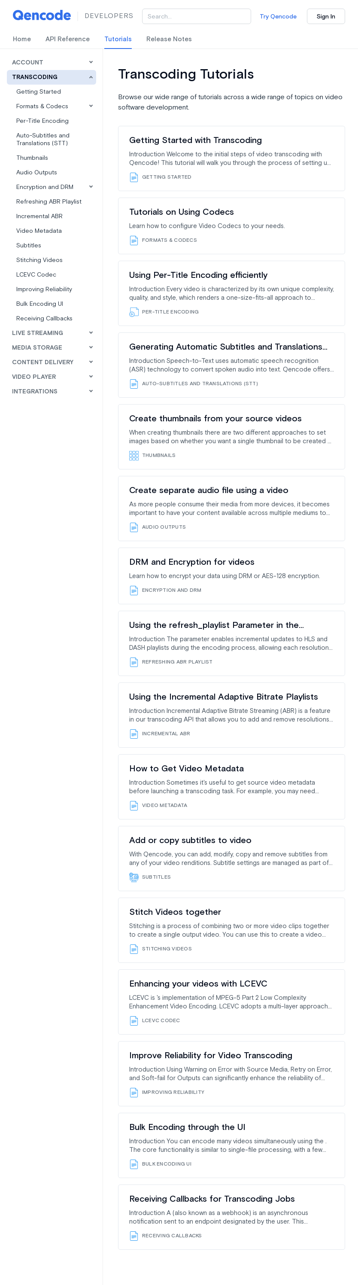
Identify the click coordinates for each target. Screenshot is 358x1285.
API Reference (68, 39)
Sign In (326, 17)
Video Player (34, 377)
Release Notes (169, 39)
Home (22, 39)
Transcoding (35, 77)
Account (27, 63)
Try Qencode (278, 17)
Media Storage (37, 348)
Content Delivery (42, 362)
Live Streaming (37, 333)
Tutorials (118, 39)
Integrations (35, 392)
